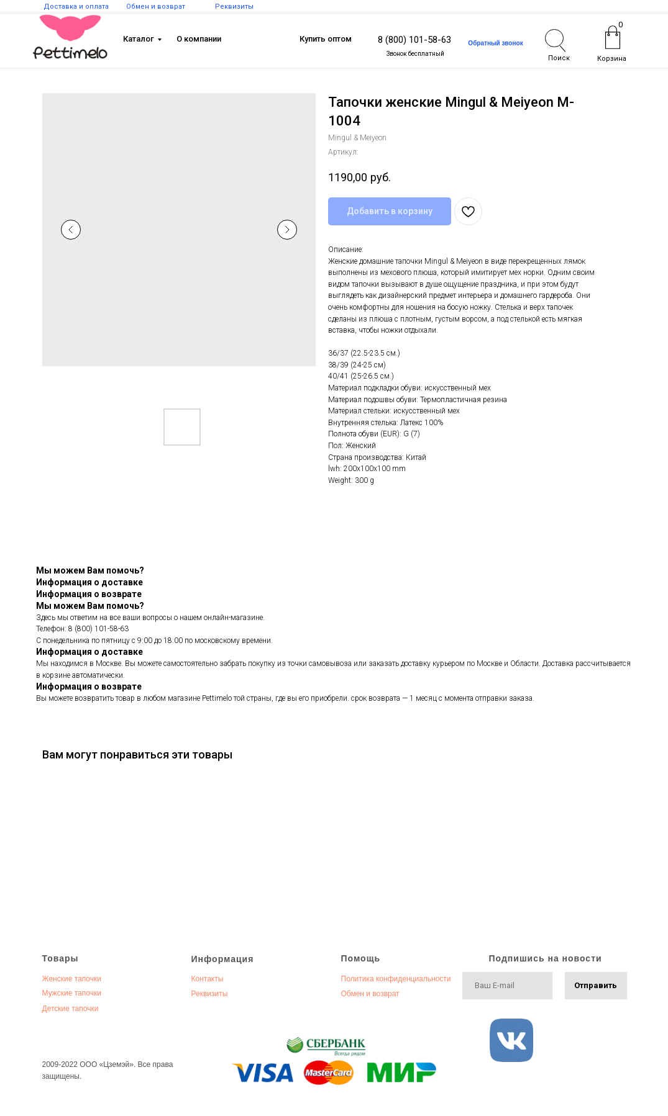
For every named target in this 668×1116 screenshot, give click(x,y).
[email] (507, 985)
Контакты (207, 978)
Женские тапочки (71, 978)
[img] (70, 36)
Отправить (595, 985)
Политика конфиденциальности (396, 978)
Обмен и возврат (370, 993)
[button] (496, 43)
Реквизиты (209, 993)
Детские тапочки (70, 1008)
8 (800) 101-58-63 (414, 39)
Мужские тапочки (71, 993)
